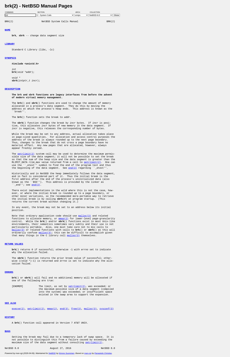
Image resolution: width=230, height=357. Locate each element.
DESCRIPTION (12, 89)
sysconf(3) (106, 308)
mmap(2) (63, 218)
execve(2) (18, 308)
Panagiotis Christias (103, 353)
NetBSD (52, 353)
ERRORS (9, 272)
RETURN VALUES (14, 244)
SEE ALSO (10, 303)
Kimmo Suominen (66, 353)
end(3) (72, 168)
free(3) (76, 308)
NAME (7, 30)
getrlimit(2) (25, 154)
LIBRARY (10, 44)
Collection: (95, 12)
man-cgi (87, 353)
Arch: (79, 12)
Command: (10, 12)
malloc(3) (84, 216)
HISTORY (10, 317)
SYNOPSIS (10, 58)
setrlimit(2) (76, 286)
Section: (41, 12)
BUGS (7, 331)
